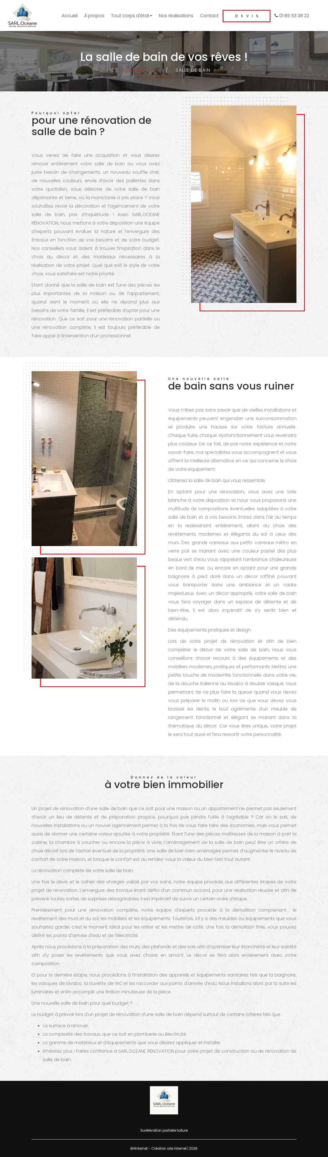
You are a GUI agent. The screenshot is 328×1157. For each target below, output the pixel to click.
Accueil (69, 15)
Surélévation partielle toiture (164, 1130)
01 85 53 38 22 (291, 15)
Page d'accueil (138, 70)
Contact (209, 15)
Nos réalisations (176, 15)
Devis (248, 16)
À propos (94, 15)
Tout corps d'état (131, 15)
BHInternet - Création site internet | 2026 (164, 1148)
